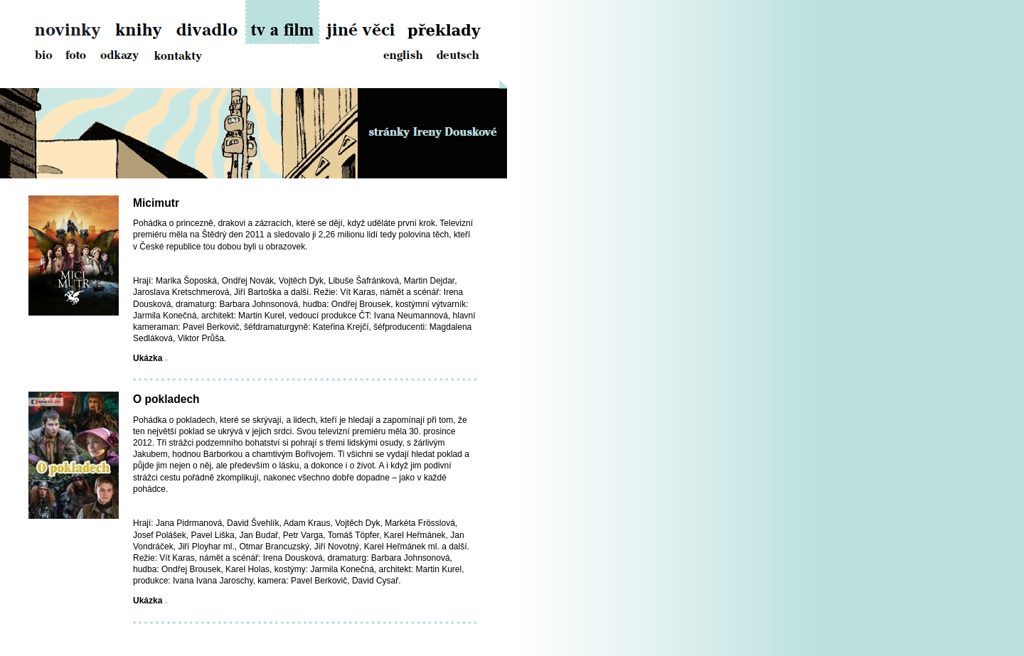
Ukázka (147, 358)
